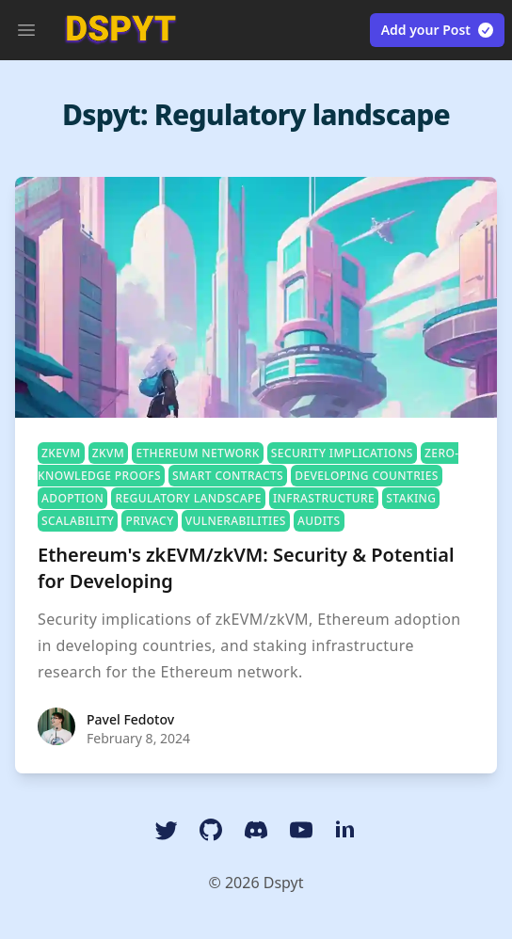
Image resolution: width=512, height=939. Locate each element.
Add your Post (438, 30)
